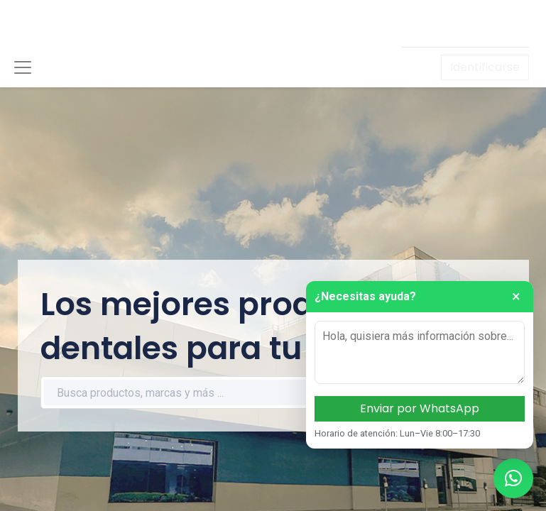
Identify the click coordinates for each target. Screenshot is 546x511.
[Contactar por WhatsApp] (513, 478)
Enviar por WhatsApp (419, 408)
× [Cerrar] (516, 296)
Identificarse (485, 67)
